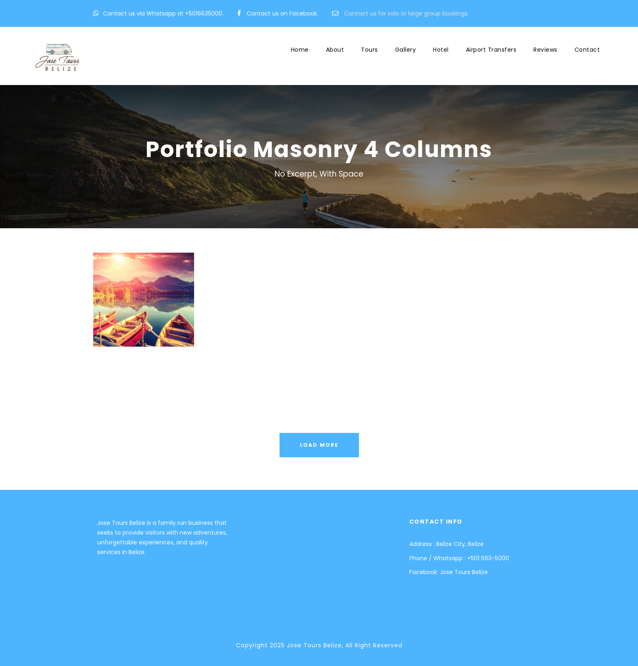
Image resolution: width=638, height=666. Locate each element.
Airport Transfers (491, 50)
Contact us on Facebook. (282, 13)
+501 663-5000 (488, 558)
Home (300, 50)
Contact (587, 50)
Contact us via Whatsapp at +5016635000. (163, 13)
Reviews (545, 50)
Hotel (441, 50)
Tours (369, 50)
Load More (319, 444)
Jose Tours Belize (464, 572)
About (335, 50)
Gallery (405, 50)
